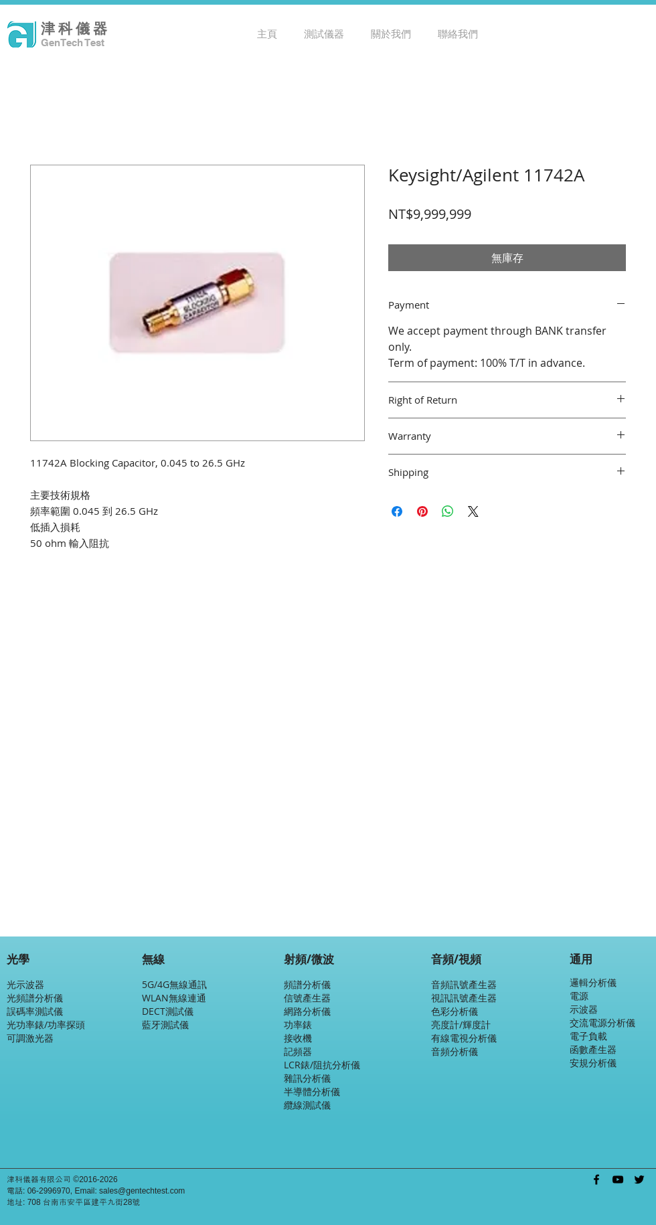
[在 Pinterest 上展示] (422, 511)
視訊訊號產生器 (464, 997)
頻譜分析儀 (307, 984)
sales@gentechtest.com (142, 1191)
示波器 (584, 1009)
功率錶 (298, 1024)
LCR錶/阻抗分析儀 (322, 1064)
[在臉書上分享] (397, 511)
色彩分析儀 (454, 1011)
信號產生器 (307, 997)
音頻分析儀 (454, 1051)
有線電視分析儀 (464, 1038)
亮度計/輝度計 (461, 1024)
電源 (579, 995)
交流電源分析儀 (602, 1022)
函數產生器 (593, 1049)
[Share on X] (473, 511)
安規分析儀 (593, 1062)
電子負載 (588, 1036)
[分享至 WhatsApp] (448, 511)
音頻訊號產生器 (464, 984)
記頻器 (298, 1051)
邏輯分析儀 (593, 982)
